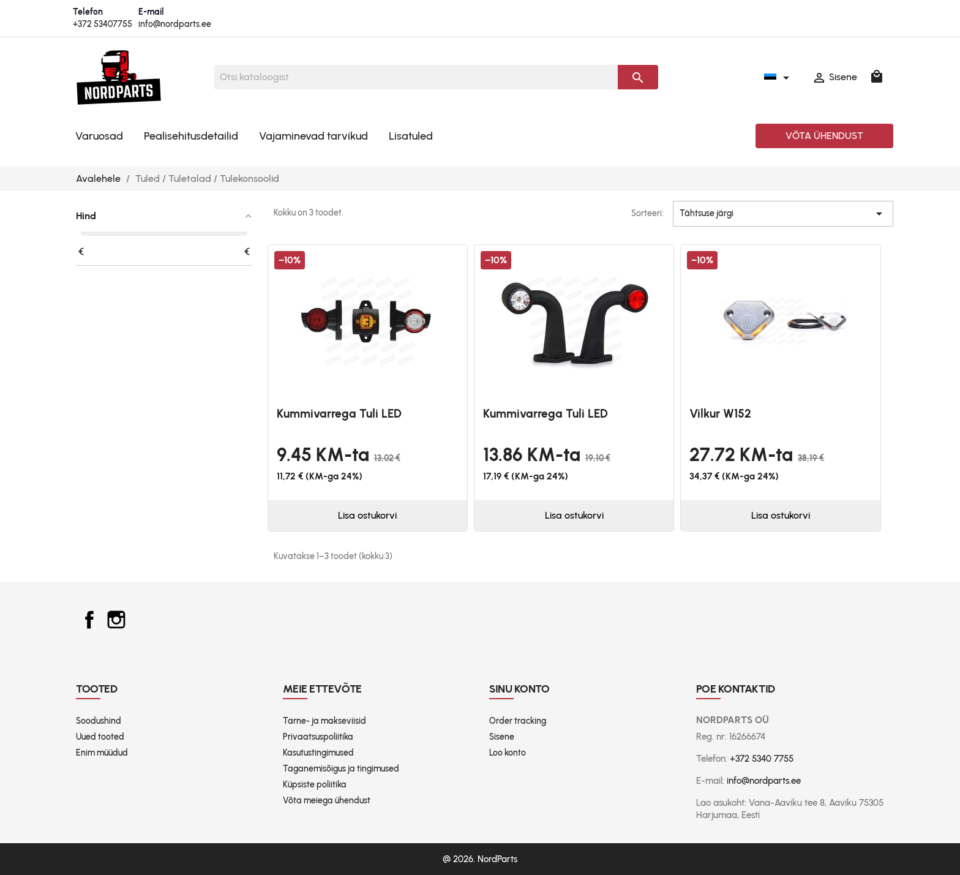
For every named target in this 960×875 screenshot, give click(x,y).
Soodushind (98, 721)
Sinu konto (519, 689)
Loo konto (507, 753)
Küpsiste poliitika (315, 784)
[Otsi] (416, 77)
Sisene (501, 737)
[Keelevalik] (778, 77)
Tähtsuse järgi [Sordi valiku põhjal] (783, 213)
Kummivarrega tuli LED (339, 414)
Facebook (89, 619)
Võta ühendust (824, 135)
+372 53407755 (102, 24)
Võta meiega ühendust (326, 800)
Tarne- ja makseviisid (324, 721)
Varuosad (99, 136)
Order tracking (517, 721)
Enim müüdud (102, 753)
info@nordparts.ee (174, 24)
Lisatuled (411, 136)
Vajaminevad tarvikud (313, 136)
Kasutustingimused (318, 753)
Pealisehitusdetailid (191, 136)
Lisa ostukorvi (367, 515)
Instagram (116, 619)
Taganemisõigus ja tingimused (341, 769)
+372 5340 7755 (761, 758)
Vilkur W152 (720, 414)
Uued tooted (100, 737)
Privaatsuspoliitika (318, 737)
